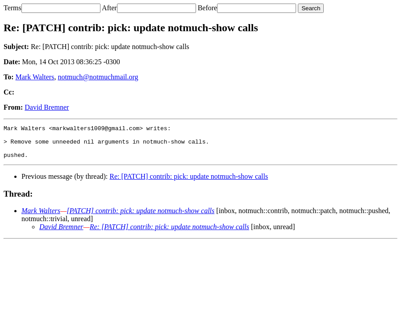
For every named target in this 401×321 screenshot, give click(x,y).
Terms (12, 8)
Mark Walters (35, 77)
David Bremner (47, 107)
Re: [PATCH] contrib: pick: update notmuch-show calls (188, 183)
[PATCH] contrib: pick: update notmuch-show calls (140, 217)
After (109, 8)
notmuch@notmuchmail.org (98, 77)
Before (207, 8)
